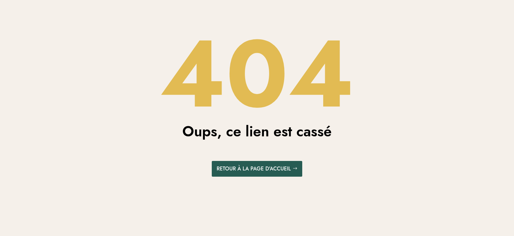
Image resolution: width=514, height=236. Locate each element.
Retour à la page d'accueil (254, 168)
